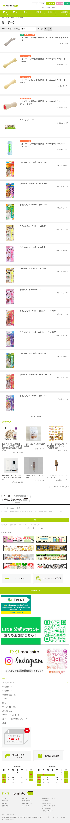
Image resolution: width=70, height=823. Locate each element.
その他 (4, 703)
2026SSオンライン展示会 (11, 715)
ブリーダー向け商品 (9, 707)
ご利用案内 (64, 13)
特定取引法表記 (26, 801)
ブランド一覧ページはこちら (35, 528)
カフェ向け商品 (7, 711)
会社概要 (4, 803)
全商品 (4, 17)
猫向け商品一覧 (7, 691)
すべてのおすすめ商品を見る (59, 486)
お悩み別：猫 (52, 13)
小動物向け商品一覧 (9, 695)
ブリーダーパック (8, 683)
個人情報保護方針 (27, 803)
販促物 (4, 723)
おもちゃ (22, 17)
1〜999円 (5, 699)
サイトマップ (25, 806)
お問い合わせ (6, 806)
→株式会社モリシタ (47, 811)
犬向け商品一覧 (12, 17)
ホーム (4, 798)
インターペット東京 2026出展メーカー (15, 719)
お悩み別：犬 (39, 13)
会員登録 (24, 798)
